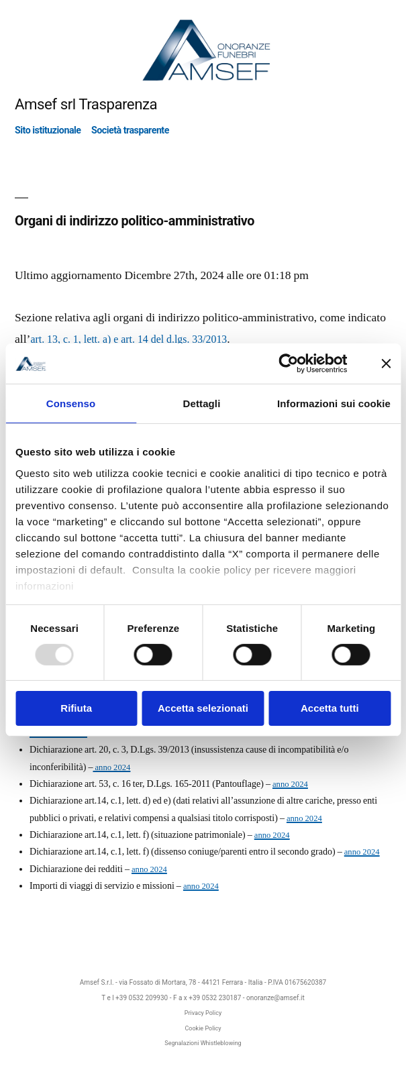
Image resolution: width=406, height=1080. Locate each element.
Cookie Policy (203, 1028)
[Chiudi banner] (386, 363)
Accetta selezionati (203, 708)
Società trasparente (130, 130)
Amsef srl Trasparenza (86, 104)
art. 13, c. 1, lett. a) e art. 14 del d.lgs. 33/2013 (128, 339)
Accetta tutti (330, 708)
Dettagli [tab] (202, 403)
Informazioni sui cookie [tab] (334, 403)
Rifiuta (76, 708)
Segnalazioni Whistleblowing (202, 1043)
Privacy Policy (203, 1013)
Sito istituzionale (48, 130)
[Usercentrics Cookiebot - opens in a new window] (288, 364)
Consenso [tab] (70, 403)
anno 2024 (111, 767)
